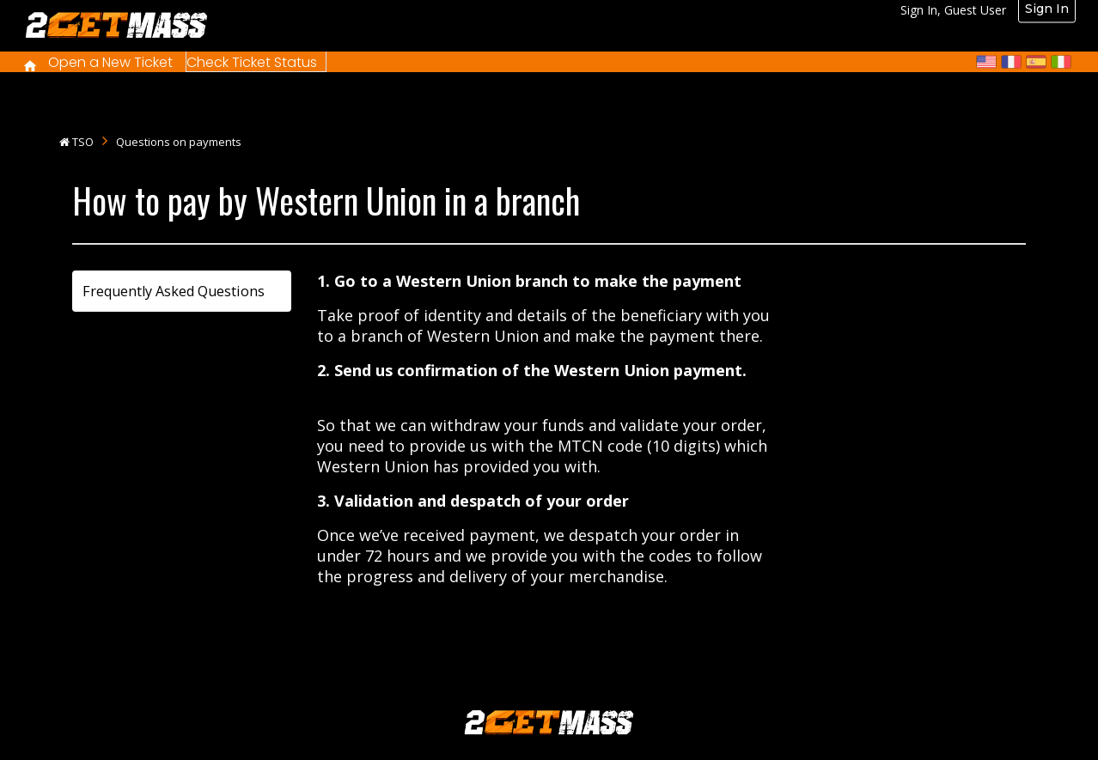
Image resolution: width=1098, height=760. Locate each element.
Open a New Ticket (110, 62)
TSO (83, 141)
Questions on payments (178, 141)
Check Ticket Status (251, 62)
